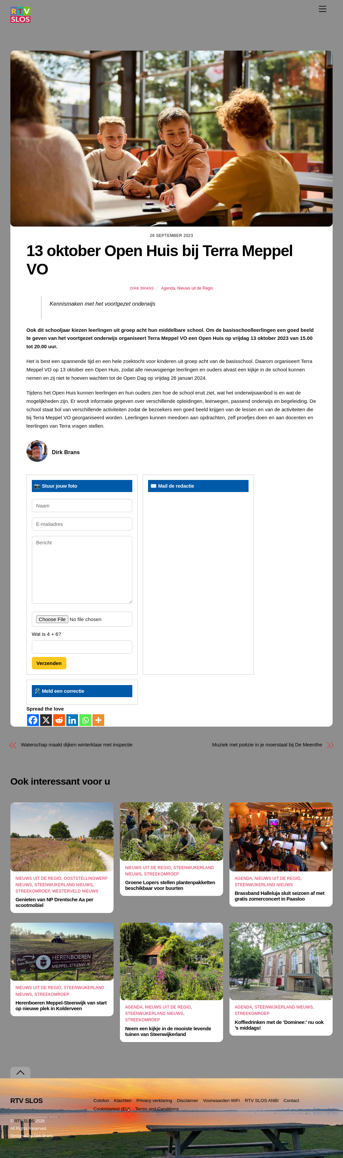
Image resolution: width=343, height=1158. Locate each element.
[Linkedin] (72, 720)
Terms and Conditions (157, 1108)
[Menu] (322, 8)
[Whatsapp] (85, 720)
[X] (46, 720)
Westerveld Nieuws (75, 891)
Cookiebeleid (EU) (111, 1108)
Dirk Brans (142, 288)
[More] (98, 720)
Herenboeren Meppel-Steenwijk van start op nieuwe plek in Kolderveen (61, 1005)
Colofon (101, 1100)
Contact (291, 1100)
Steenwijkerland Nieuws (64, 884)
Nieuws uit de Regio (195, 288)
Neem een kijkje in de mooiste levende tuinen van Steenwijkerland (168, 1031)
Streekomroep (32, 891)
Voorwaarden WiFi (221, 1100)
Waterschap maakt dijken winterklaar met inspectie (76, 744)
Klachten (123, 1100)
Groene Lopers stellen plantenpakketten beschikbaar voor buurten (170, 885)
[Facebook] (33, 720)
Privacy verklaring (154, 1100)
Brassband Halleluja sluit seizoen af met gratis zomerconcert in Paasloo (280, 896)
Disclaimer (187, 1100)
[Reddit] (59, 720)
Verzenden (49, 663)
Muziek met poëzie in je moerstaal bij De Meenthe (267, 744)
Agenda (168, 288)
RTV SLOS (24, 1121)
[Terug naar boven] (20, 1073)
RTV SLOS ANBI (262, 1100)
